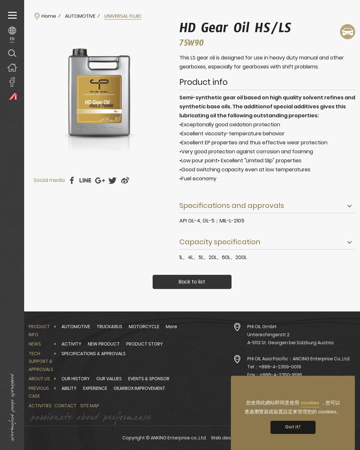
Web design (224, 438)
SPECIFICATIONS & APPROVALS (94, 353)
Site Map (89, 405)
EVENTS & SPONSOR (148, 378)
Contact (65, 405)
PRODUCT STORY (144, 344)
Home (49, 16)
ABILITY (69, 388)
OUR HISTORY (76, 378)
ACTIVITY (71, 344)
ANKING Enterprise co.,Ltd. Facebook (12, 82)
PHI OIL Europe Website (12, 96)
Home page (12, 67)
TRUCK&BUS (109, 326)
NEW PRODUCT (104, 344)
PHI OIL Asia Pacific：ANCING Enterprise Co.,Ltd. (298, 359)
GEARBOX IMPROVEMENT (139, 388)
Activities (40, 405)
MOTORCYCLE (144, 326)
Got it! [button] (293, 427)
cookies (310, 402)
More (171, 326)
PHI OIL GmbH (261, 326)
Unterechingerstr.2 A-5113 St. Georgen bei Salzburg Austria (290, 338)
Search (12, 53)
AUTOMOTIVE (80, 16)
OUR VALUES (109, 378)
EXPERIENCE (95, 388)
